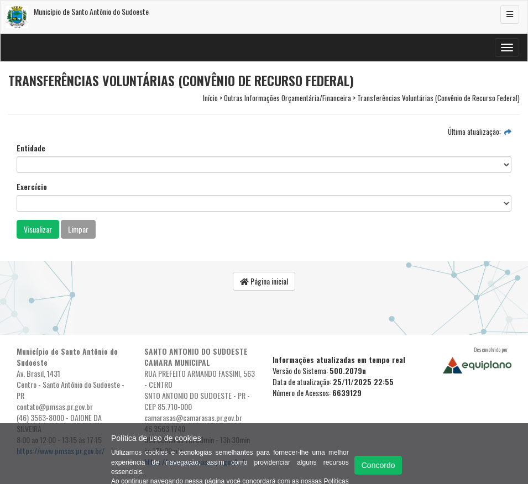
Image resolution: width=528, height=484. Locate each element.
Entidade (31, 148)
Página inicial (264, 281)
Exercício (32, 186)
